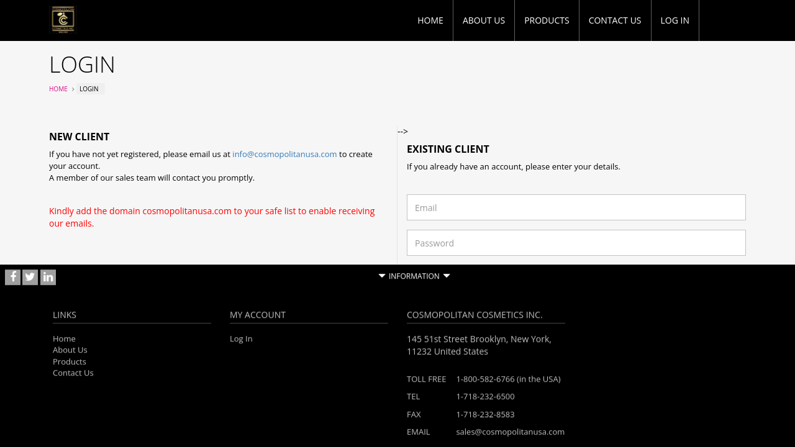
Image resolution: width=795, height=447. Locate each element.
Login (727, 296)
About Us (484, 20)
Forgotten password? (444, 270)
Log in (675, 20)
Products (547, 20)
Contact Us (615, 20)
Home (430, 20)
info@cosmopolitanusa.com (284, 154)
